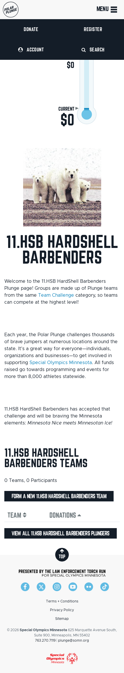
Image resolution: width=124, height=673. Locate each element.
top (62, 553)
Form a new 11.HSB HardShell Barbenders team (59, 496)
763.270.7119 (45, 640)
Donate (31, 29)
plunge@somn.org (73, 640)
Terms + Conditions (62, 601)
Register (93, 29)
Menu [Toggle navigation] (107, 9)
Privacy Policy (62, 610)
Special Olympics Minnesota (60, 362)
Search (93, 49)
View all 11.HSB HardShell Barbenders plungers (61, 533)
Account (31, 49)
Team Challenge (56, 295)
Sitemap (62, 618)
